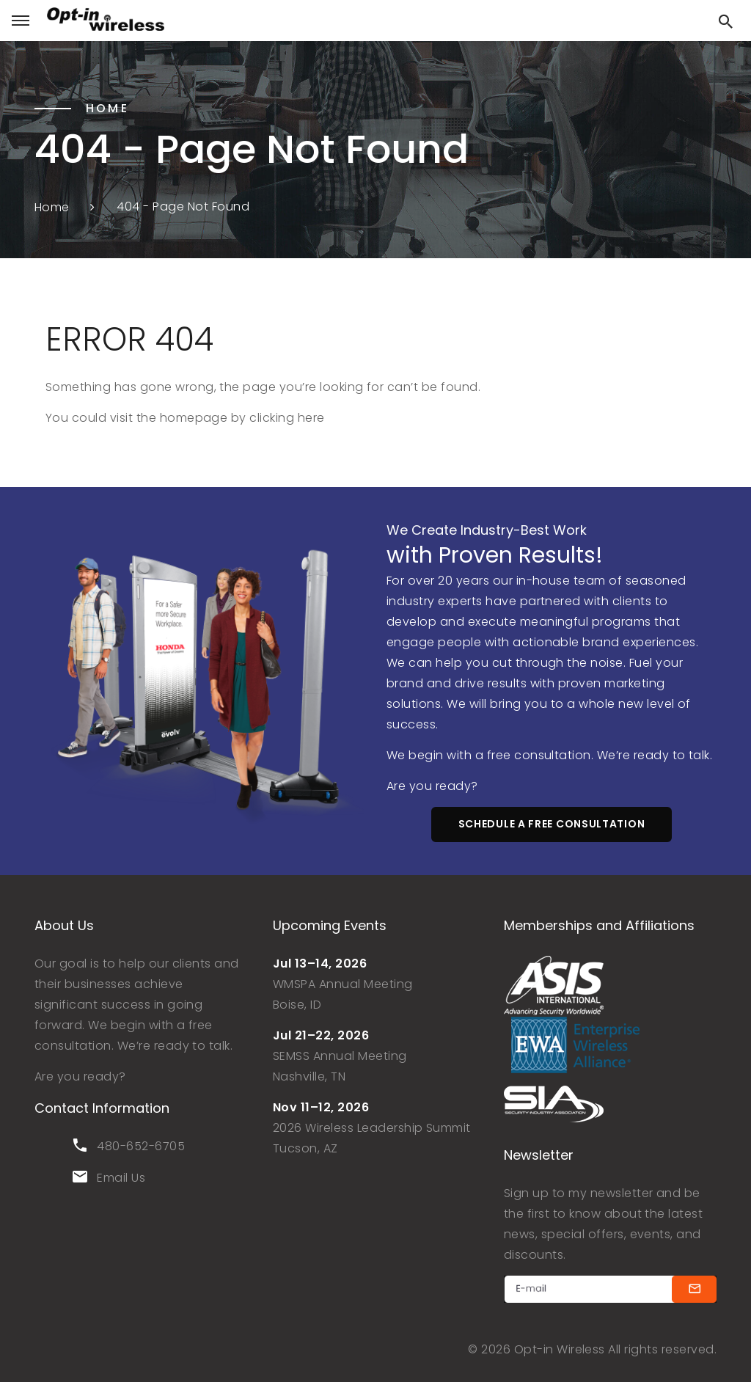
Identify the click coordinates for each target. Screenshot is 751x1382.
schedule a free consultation (551, 823)
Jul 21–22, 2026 (321, 1035)
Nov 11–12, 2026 (321, 1107)
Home (52, 206)
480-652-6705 (141, 1146)
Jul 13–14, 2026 (320, 963)
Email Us (121, 1177)
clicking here (286, 417)
